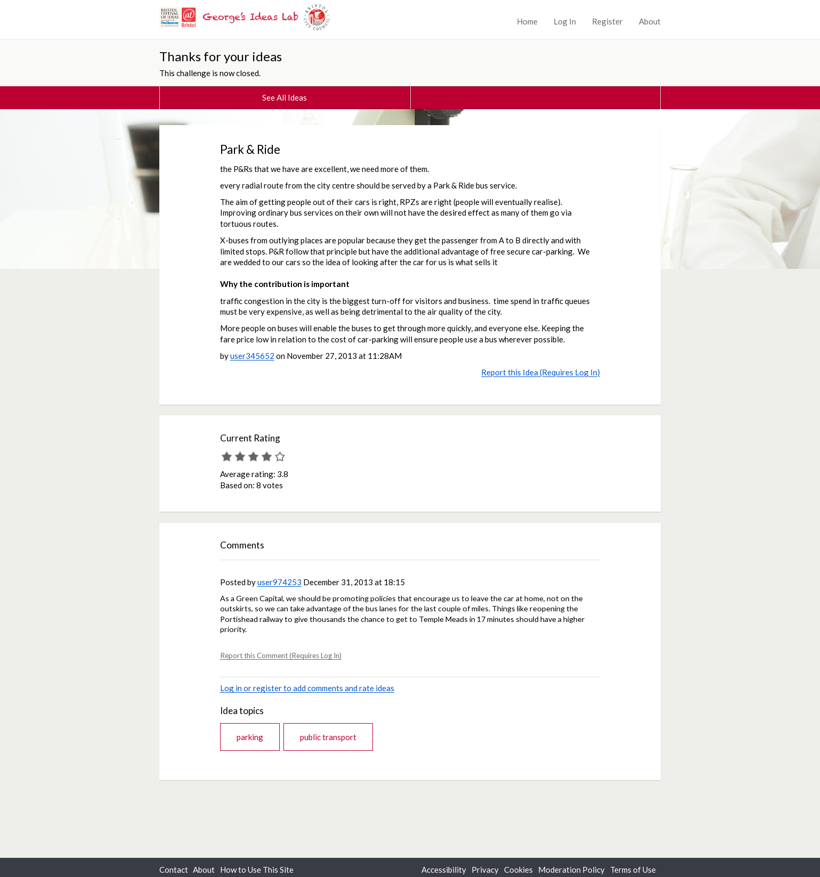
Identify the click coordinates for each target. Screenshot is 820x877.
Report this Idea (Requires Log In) (540, 372)
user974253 (279, 582)
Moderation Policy (571, 869)
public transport (328, 737)
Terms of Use (633, 869)
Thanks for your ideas (220, 56)
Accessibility (443, 869)
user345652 (252, 355)
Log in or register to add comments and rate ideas (307, 688)
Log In (565, 21)
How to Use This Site (257, 869)
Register (607, 21)
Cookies (518, 869)
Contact (173, 869)
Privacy (485, 869)
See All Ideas (284, 97)
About (650, 21)
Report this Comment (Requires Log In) (281, 655)
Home (527, 21)
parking (250, 737)
